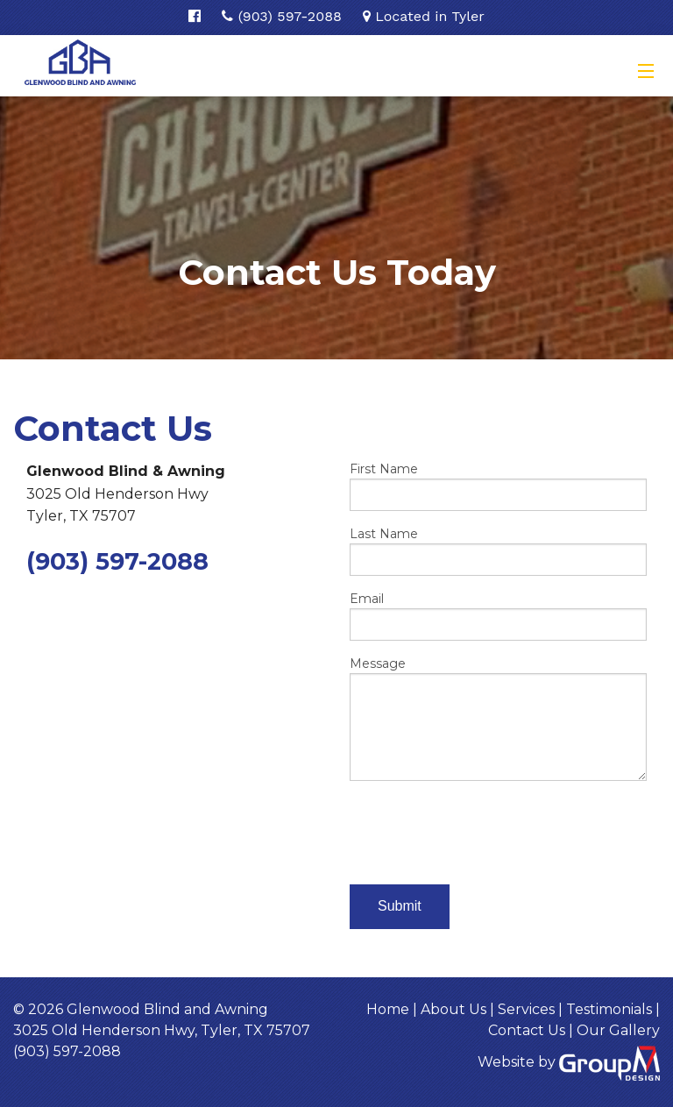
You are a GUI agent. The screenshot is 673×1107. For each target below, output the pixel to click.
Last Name (498, 551)
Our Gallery (618, 1030)
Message (498, 718)
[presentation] (483, 829)
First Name (498, 486)
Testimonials (609, 1009)
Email (498, 616)
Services (526, 1009)
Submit (400, 905)
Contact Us (526, 1030)
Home (387, 1009)
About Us (453, 1009)
